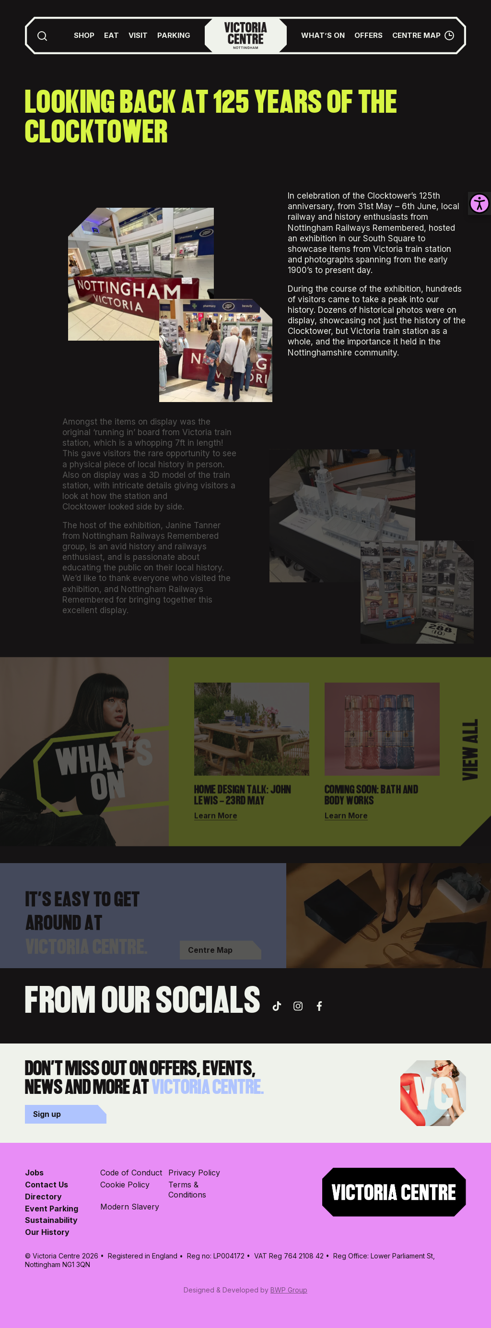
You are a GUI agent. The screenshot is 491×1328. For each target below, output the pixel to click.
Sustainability (51, 1220)
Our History (47, 1232)
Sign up (47, 1114)
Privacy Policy (194, 1172)
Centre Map (416, 35)
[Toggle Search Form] (42, 35)
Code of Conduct (131, 1172)
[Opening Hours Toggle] (449, 35)
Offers (368, 35)
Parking (173, 35)
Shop (84, 35)
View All (471, 756)
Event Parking (51, 1208)
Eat (111, 35)
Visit (138, 35)
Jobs (34, 1172)
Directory (43, 1196)
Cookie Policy (125, 1184)
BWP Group (288, 1290)
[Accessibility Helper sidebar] (479, 203)
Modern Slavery (129, 1206)
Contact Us (46, 1184)
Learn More (215, 821)
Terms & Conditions (187, 1189)
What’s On (323, 35)
